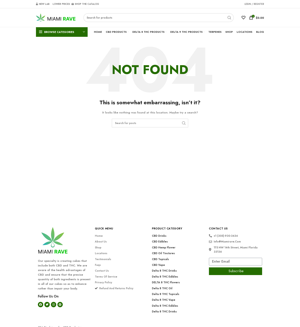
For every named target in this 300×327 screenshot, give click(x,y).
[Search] (158, 17)
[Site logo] (56, 17)
